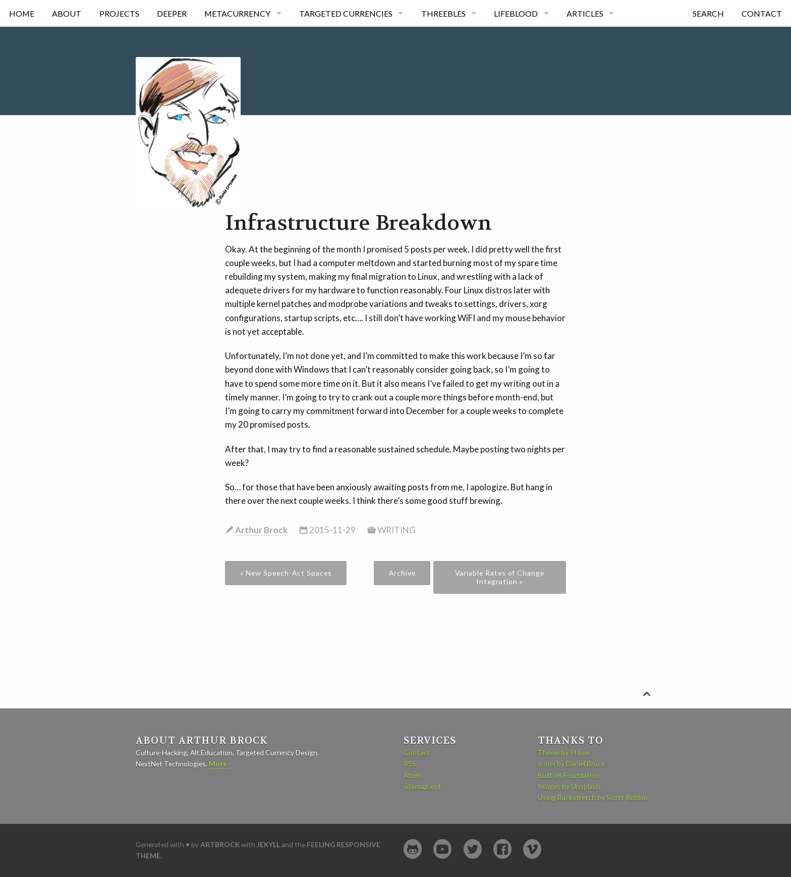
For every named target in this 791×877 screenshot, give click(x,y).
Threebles (443, 13)
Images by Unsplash (569, 786)
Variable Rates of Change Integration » (499, 577)
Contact (762, 13)
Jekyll (268, 844)
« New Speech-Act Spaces (286, 573)
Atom (412, 775)
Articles (585, 13)
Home (21, 13)
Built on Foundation (568, 775)
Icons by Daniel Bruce (571, 763)
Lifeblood (516, 13)
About (66, 13)
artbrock (220, 844)
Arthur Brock (261, 530)
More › (220, 763)
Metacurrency (237, 13)
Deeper (172, 13)
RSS (410, 763)
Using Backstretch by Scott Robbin (593, 797)
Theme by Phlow (564, 752)
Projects (119, 13)
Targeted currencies (345, 13)
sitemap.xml (422, 786)
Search (708, 13)
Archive (402, 573)
